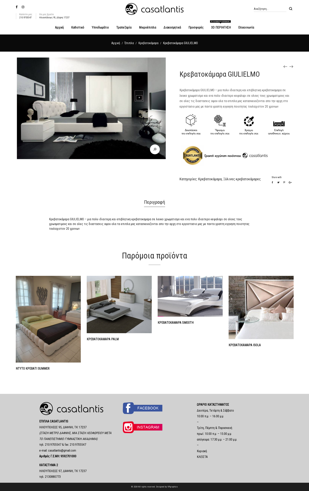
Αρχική (115, 43)
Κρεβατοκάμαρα (148, 43)
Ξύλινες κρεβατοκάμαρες (242, 179)
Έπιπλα (129, 43)
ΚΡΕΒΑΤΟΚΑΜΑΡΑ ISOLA (245, 345)
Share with (277, 177)
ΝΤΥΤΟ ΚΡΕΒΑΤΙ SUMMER (32, 368)
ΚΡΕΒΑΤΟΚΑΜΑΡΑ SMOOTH (176, 323)
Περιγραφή (154, 202)
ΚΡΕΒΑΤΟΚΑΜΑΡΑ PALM (103, 339)
